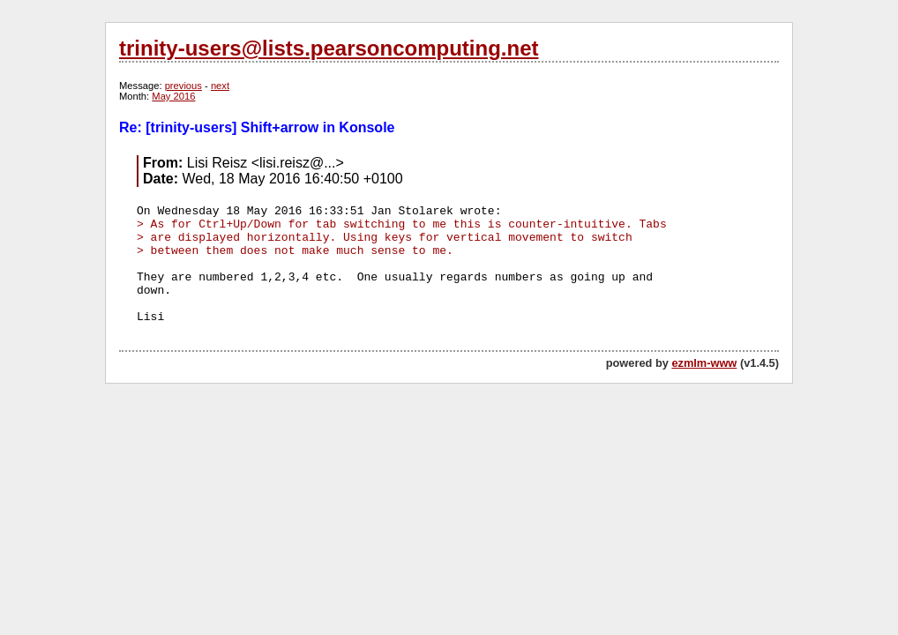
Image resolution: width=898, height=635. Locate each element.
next (220, 85)
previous (183, 85)
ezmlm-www (704, 363)
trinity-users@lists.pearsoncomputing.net (328, 48)
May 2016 (173, 96)
